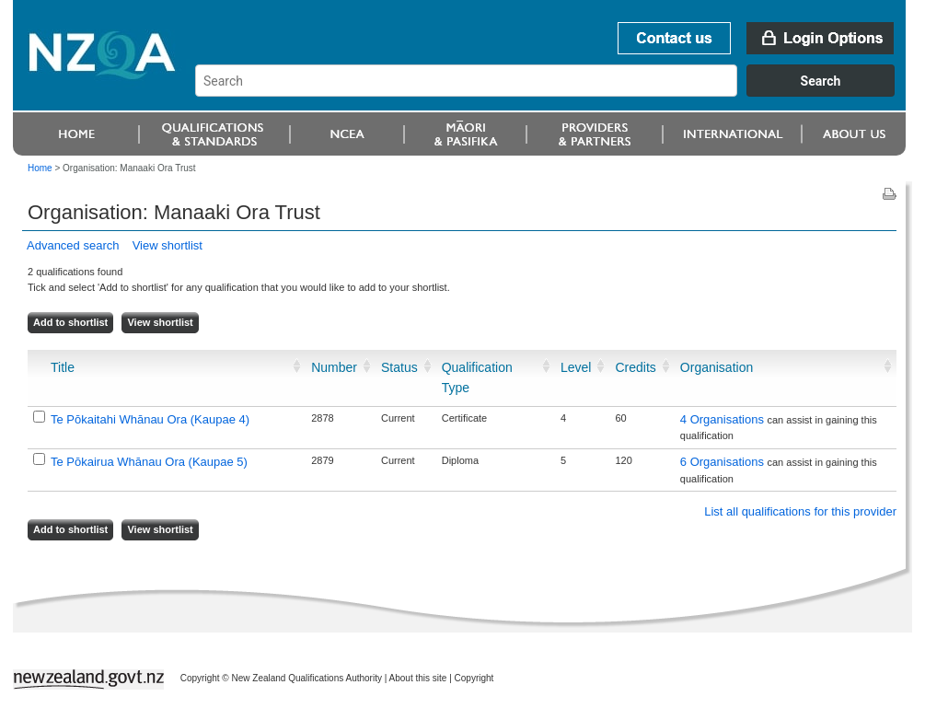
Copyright (474, 678)
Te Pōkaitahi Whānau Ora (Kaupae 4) (150, 419)
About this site (418, 678)
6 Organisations (724, 462)
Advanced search (73, 245)
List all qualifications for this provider (800, 511)
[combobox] (553, 92)
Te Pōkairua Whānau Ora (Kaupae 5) (149, 462)
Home (40, 168)
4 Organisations (724, 419)
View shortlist (167, 245)
